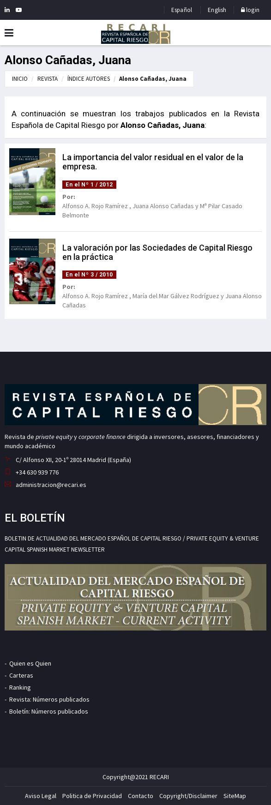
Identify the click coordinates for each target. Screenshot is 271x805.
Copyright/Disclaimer (188, 796)
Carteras (21, 675)
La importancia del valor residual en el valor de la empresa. (152, 161)
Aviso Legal (40, 796)
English (217, 10)
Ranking (20, 687)
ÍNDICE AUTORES (88, 79)
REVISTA (47, 79)
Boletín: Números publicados (48, 711)
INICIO (20, 79)
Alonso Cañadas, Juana (153, 79)
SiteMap (234, 796)
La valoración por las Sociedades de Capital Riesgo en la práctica (157, 252)
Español (181, 10)
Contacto (140, 796)
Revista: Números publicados (49, 699)
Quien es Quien (30, 663)
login (250, 10)
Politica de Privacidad (92, 796)
